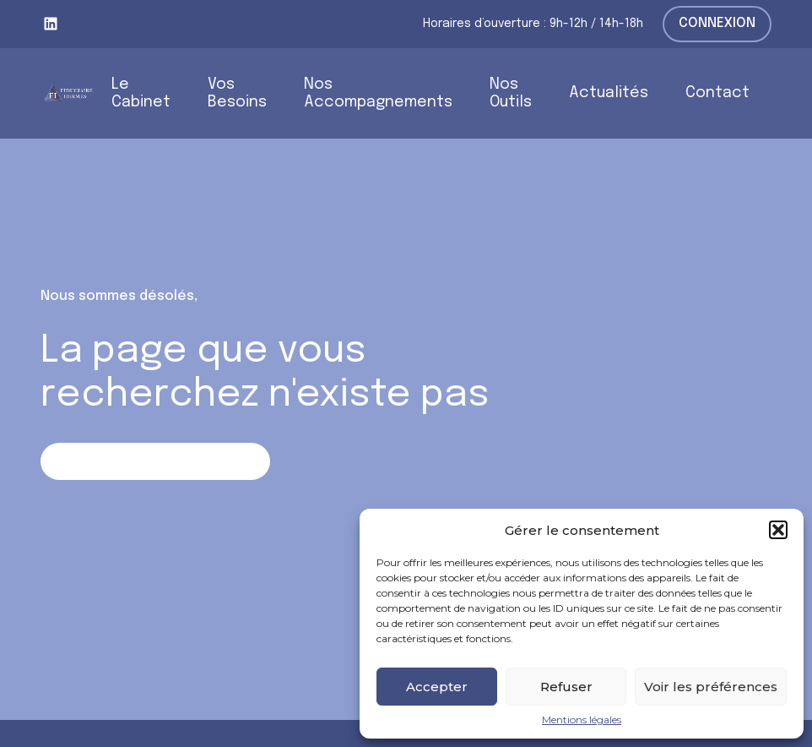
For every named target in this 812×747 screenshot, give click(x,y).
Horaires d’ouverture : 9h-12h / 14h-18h (533, 24)
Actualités (608, 93)
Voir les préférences (710, 687)
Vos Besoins (237, 93)
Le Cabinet (141, 93)
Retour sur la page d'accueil (155, 461)
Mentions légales (581, 720)
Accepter (437, 687)
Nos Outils (511, 93)
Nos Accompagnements (378, 93)
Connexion (717, 23)
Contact (717, 93)
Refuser (566, 687)
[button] (778, 529)
